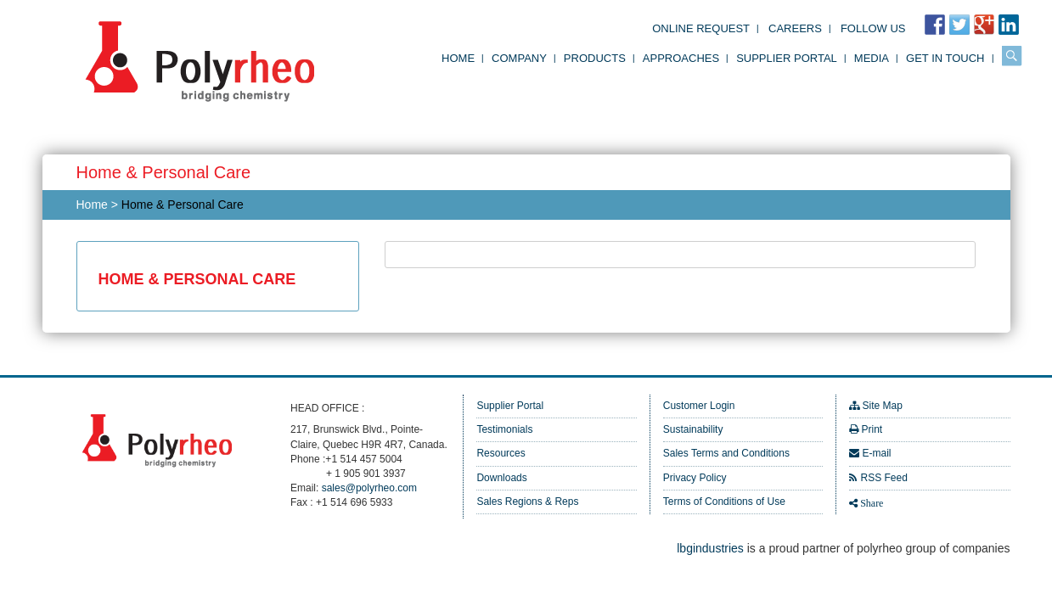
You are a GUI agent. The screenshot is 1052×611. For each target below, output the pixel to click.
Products (595, 58)
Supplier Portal (786, 58)
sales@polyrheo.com (369, 488)
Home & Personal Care (182, 204)
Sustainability (693, 429)
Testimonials (504, 429)
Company (519, 58)
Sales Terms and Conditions (726, 453)
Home (458, 58)
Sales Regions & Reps (527, 501)
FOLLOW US (873, 28)
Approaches (681, 58)
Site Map (882, 406)
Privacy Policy (695, 478)
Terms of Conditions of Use (724, 501)
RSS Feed (883, 478)
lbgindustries (710, 548)
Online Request (701, 28)
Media (871, 58)
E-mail (876, 453)
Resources (500, 453)
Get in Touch (945, 58)
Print (871, 429)
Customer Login (699, 406)
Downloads (501, 478)
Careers (795, 28)
